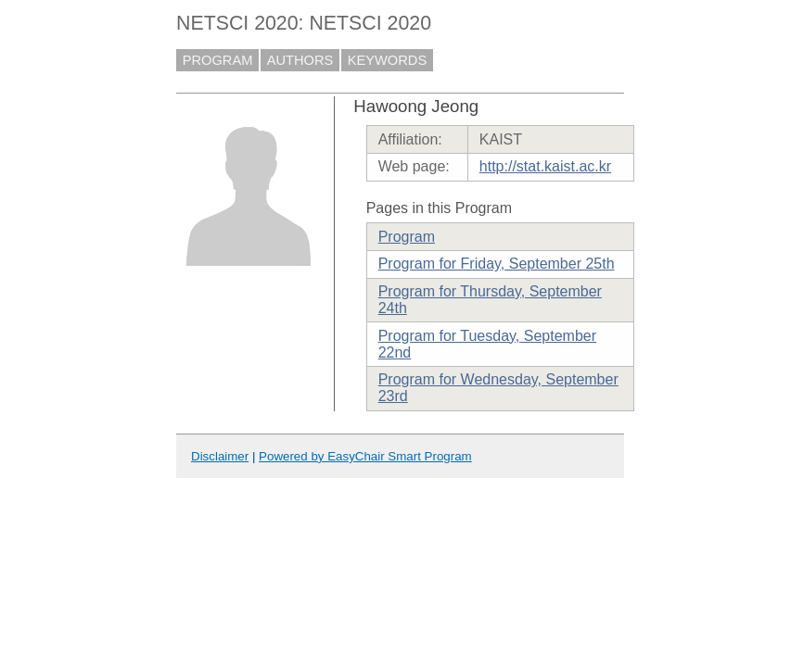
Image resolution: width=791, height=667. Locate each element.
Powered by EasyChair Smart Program (365, 456)
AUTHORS (300, 60)
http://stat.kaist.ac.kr (545, 166)
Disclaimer (220, 456)
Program (406, 237)
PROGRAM (218, 60)
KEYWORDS (387, 60)
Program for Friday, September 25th (496, 263)
